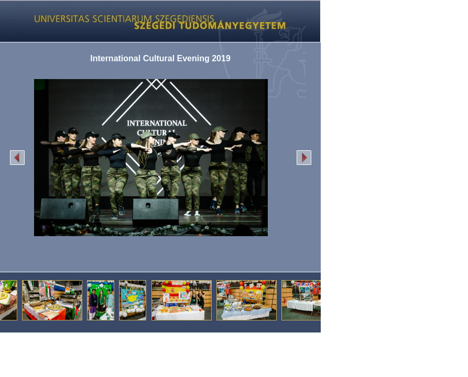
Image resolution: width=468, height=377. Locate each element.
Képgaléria (156, 21)
